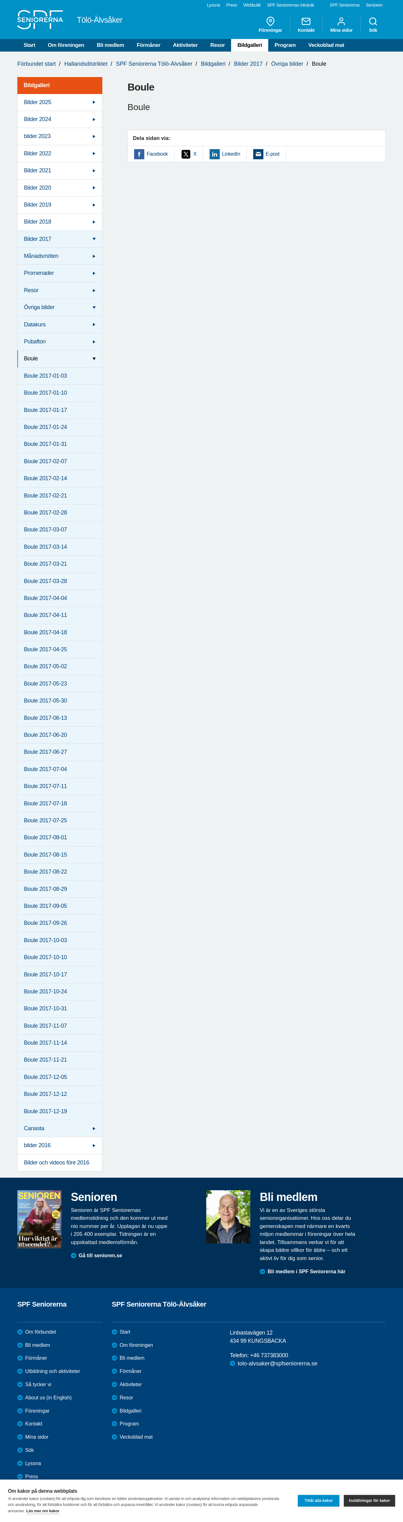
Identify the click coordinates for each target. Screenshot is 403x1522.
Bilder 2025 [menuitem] (37, 102)
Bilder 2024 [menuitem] (37, 119)
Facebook (157, 154)
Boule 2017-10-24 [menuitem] (45, 991)
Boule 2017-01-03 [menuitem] (45, 376)
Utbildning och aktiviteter (52, 1371)
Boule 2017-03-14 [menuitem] (45, 547)
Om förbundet (40, 1332)
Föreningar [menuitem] (270, 24)
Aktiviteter (185, 45)
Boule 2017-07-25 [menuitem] (45, 820)
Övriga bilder (287, 64)
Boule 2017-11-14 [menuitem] (45, 1043)
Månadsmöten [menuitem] (41, 256)
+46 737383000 (269, 1355)
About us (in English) (48, 1397)
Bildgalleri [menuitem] (37, 85)
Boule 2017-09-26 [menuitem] (45, 923)
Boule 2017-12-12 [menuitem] (45, 1094)
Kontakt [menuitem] (306, 24)
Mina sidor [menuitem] (341, 24)
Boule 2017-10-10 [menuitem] (45, 957)
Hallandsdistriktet (85, 64)
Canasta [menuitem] (34, 1128)
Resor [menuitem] (31, 290)
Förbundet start (36, 64)
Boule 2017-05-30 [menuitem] (45, 700)
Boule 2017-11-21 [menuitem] (45, 1060)
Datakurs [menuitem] (35, 324)
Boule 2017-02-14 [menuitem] (45, 478)
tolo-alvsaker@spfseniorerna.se (277, 1363)
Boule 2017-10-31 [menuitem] (45, 1008)
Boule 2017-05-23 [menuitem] (45, 683)
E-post (273, 154)
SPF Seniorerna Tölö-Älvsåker (154, 64)
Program (285, 45)
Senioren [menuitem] (374, 5)
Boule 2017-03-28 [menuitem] (45, 581)
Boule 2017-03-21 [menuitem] (45, 564)
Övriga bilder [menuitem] (39, 307)
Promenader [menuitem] (39, 273)
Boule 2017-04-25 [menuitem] (45, 649)
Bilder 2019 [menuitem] (37, 205)
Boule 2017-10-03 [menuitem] (45, 940)
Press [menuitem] (231, 5)
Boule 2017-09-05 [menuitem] (45, 906)
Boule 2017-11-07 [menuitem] (45, 1026)
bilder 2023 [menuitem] (37, 136)
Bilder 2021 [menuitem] (37, 170)
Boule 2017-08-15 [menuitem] (45, 855)
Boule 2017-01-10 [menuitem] (45, 393)
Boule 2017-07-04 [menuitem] (45, 769)
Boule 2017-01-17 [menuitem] (45, 410)
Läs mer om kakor (43, 1510)
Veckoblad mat (326, 45)
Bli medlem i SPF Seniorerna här (306, 1271)
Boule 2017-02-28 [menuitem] (45, 512)
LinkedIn (231, 154)
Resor (217, 45)
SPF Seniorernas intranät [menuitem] (290, 5)
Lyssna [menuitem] (213, 5)
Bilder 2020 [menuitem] (37, 188)
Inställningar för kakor (369, 1500)
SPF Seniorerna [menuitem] (345, 5)
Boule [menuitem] (31, 358)
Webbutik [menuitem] (252, 5)
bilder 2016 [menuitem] (37, 1145)
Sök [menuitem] (373, 24)
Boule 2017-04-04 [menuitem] (45, 598)
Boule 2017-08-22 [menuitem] (45, 872)
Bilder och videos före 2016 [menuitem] (56, 1162)
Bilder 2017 (248, 64)
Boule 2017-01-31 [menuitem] (45, 444)
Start (29, 45)
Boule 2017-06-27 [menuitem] (45, 752)
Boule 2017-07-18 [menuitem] (45, 803)
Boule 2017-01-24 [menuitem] (45, 427)
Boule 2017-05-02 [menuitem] (45, 666)
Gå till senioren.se (100, 1255)
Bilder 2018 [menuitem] (37, 222)
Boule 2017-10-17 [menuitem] (45, 974)
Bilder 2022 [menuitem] (37, 153)
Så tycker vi (38, 1384)
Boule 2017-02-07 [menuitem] (45, 461)
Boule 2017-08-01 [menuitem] (45, 837)
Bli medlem (110, 45)
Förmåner (148, 45)
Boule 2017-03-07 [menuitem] (45, 529)
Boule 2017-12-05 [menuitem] (45, 1077)
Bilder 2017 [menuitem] (37, 239)
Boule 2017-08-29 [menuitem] (45, 889)
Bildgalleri (249, 45)
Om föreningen (66, 45)
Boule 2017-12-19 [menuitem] (45, 1111)
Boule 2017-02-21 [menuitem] (45, 495)
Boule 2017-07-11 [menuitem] (45, 786)
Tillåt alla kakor (318, 1500)
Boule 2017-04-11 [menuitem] (45, 615)
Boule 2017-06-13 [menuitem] (45, 718)
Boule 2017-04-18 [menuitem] (45, 632)
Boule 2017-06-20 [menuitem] (45, 735)
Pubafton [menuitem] (35, 341)
